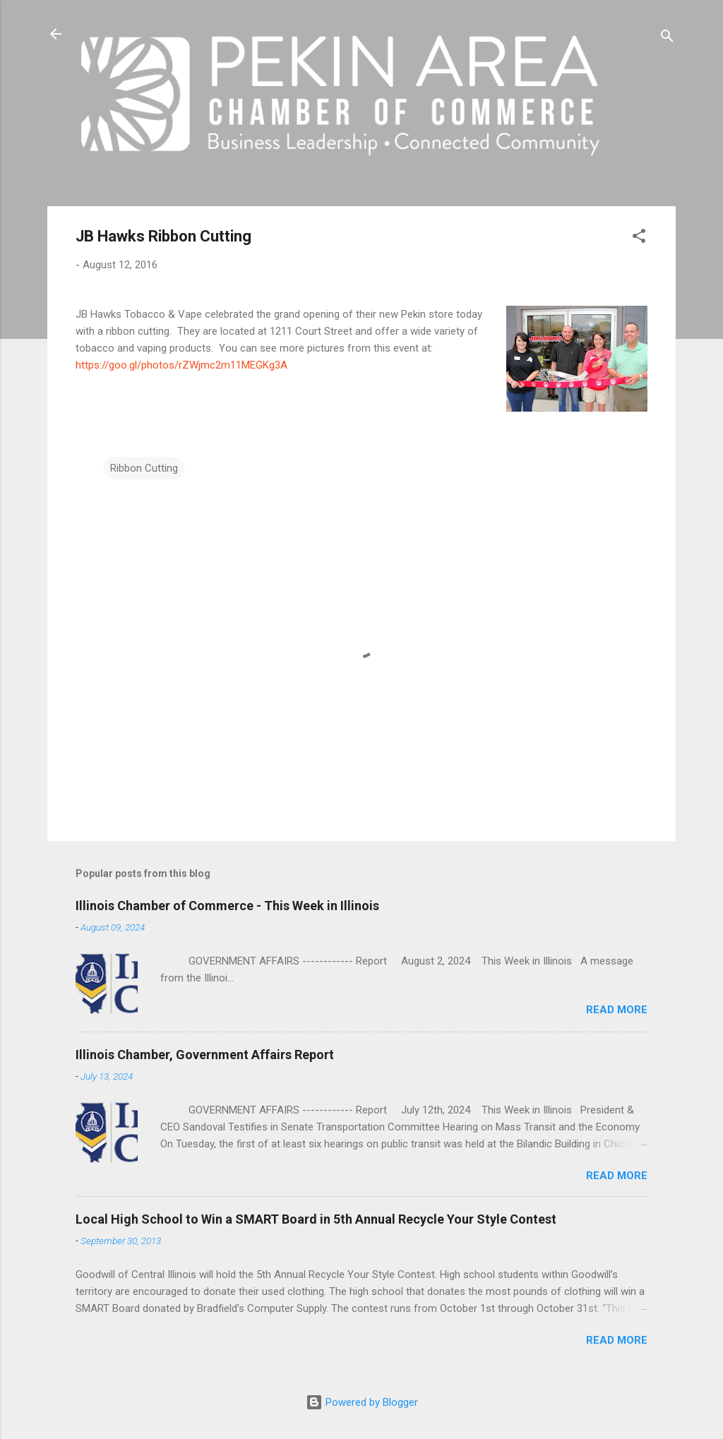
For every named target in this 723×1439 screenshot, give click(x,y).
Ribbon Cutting (144, 468)
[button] (639, 238)
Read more (616, 1009)
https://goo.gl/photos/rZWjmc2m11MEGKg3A (181, 365)
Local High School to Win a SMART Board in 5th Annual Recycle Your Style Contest (316, 1219)
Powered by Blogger (362, 1402)
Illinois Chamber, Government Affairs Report (205, 1054)
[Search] (667, 38)
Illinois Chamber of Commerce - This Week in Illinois (227, 905)
